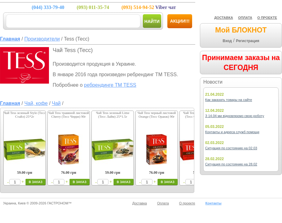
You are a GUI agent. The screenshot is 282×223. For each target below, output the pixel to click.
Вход (227, 41)
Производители (42, 39)
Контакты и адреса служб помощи (232, 132)
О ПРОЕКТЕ (267, 18)
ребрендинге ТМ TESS (110, 85)
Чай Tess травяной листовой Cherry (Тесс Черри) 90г (68, 114)
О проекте (187, 203)
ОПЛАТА (245, 18)
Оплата (163, 203)
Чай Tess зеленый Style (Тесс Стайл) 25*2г (25, 114)
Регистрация (247, 41)
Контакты (213, 203)
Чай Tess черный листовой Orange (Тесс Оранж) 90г (157, 114)
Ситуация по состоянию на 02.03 (231, 148)
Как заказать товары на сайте (228, 100)
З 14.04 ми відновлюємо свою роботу (234, 116)
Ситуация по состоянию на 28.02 (231, 164)
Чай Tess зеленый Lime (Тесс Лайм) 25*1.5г (113, 114)
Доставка (139, 203)
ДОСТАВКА (223, 18)
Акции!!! (180, 21)
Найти (152, 21)
